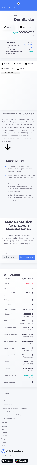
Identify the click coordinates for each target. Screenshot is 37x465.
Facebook (4, 426)
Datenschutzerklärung (9, 412)
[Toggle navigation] (1, 3)
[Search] (36, 3)
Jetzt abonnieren (27, 257)
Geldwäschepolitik (8, 418)
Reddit (3, 442)
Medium (4, 445)
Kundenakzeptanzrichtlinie (11, 415)
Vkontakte (5, 432)
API (2, 397)
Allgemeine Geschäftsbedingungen (14, 408)
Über (3, 401)
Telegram (4, 439)
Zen (2, 429)
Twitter (4, 436)
